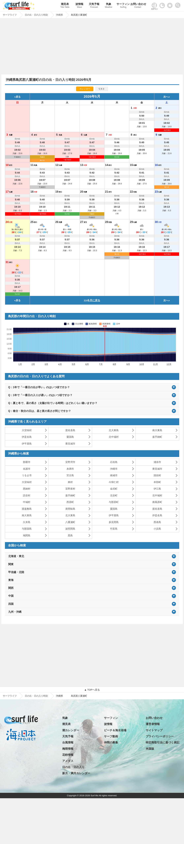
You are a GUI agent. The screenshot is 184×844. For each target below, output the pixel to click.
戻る (18, 96)
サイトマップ (154, 730)
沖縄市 (113, 468)
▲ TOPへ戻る (92, 689)
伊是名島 (27, 436)
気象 (108, 6)
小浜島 (157, 528)
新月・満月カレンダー (76, 773)
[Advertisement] (92, 47)
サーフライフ (10, 696)
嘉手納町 (157, 436)
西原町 (70, 502)
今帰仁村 (114, 482)
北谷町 (113, 495)
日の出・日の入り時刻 (36, 696)
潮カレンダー (70, 730)
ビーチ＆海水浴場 (115, 730)
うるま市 (27, 475)
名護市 (26, 468)
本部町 (157, 482)
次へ (165, 96)
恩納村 (26, 488)
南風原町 (157, 502)
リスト (101, 89)
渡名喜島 (70, 430)
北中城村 (114, 436)
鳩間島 (26, 535)
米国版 (150, 748)
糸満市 (70, 468)
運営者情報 (153, 724)
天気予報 (94, 6)
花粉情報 (67, 754)
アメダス (67, 761)
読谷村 (26, 495)
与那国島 (27, 528)
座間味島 (70, 508)
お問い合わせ (137, 6)
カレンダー (84, 89)
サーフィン (123, 6)
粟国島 (70, 436)
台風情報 (67, 742)
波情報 (79, 6)
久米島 (26, 522)
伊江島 (157, 488)
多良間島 (114, 522)
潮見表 (65, 6)
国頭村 (157, 475)
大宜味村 (27, 430)
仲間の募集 (111, 742)
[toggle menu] (178, 4)
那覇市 (26, 462)
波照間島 (70, 528)
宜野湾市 (70, 462)
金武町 (113, 488)
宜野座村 (70, 488)
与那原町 (114, 502)
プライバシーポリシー (160, 736)
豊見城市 (70, 443)
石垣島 (113, 462)
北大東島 (114, 430)
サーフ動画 (111, 736)
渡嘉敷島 (27, 508)
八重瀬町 (70, 522)
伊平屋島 (27, 443)
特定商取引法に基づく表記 (162, 742)
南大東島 (157, 430)
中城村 (26, 502)
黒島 (70, 535)
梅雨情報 (67, 748)
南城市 (113, 475)
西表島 (157, 522)
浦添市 (157, 462)
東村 (70, 482)
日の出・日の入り (73, 767)
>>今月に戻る (92, 300)
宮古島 (70, 475)
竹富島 (113, 528)
